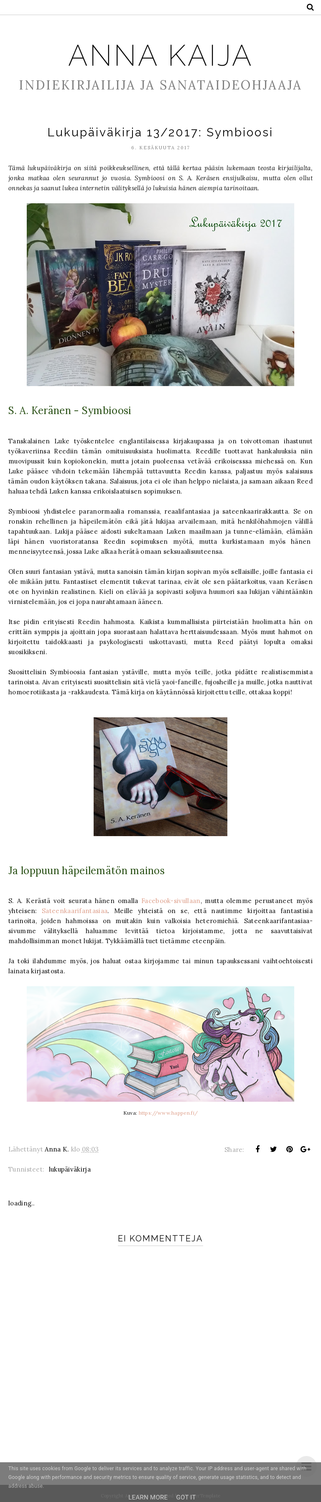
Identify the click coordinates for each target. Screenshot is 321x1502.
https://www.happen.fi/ (168, 1113)
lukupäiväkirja (70, 1169)
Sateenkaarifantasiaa (74, 911)
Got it (186, 1497)
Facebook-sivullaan (170, 901)
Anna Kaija (160, 55)
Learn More (148, 1497)
